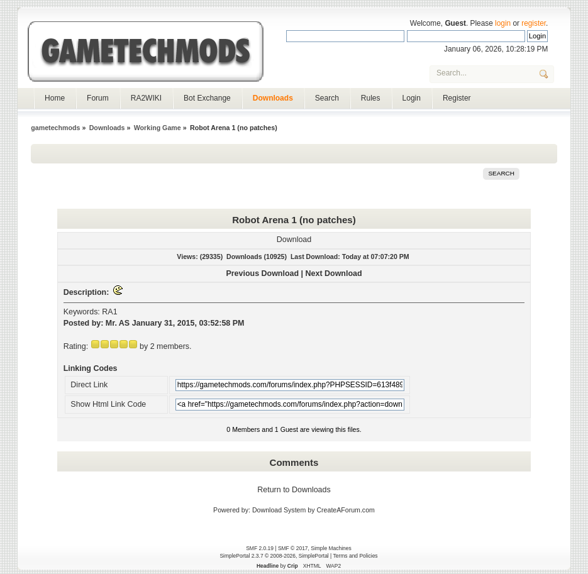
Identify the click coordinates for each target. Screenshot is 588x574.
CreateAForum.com (345, 510)
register (533, 23)
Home (55, 98)
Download (294, 239)
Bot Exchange (207, 98)
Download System (279, 510)
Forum (98, 98)
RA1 (109, 311)
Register (457, 98)
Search (327, 98)
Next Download (334, 273)
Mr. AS (118, 323)
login (503, 23)
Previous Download (262, 273)
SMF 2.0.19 (260, 548)
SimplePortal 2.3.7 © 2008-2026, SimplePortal (273, 556)
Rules (370, 98)
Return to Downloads (293, 489)
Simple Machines (331, 548)
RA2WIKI (146, 98)
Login (411, 98)
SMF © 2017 (293, 548)
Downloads (273, 98)
